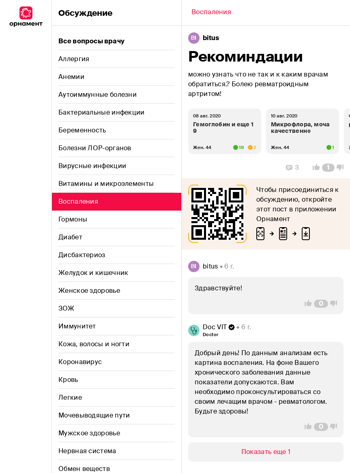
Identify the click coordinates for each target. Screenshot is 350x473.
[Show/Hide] (266, 452)
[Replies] (292, 167)
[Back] (211, 13)
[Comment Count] (328, 168)
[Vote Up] (314, 167)
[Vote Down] (342, 167)
